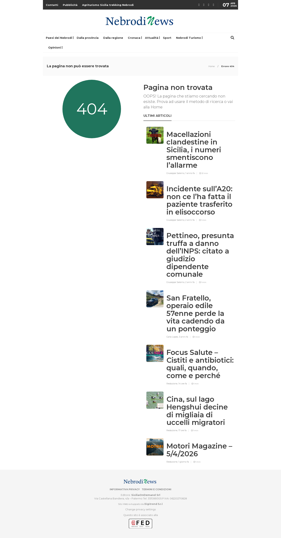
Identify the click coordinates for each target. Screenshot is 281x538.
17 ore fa (182, 430)
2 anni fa (190, 220)
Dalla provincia (88, 38)
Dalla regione (113, 38)
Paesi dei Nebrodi (59, 38)
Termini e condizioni (156, 489)
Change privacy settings (140, 509)
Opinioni (54, 47)
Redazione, (172, 383)
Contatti (52, 4)
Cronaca (134, 38)
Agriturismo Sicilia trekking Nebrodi (108, 4)
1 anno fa (190, 173)
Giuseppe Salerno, (175, 173)
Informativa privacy (125, 489)
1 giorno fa (183, 461)
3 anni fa (183, 336)
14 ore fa (182, 383)
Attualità (151, 38)
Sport (167, 38)
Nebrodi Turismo (188, 38)
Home (211, 66)
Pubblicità (70, 4)
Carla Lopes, (172, 336)
